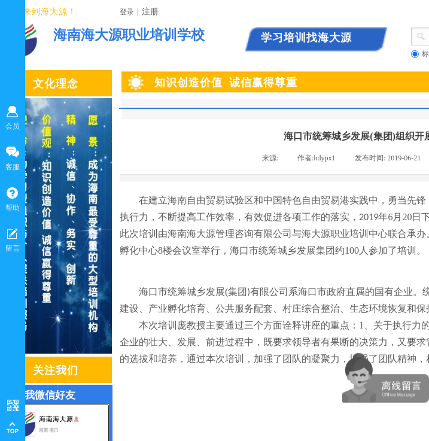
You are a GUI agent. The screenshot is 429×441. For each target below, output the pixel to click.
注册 (150, 11)
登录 (127, 12)
